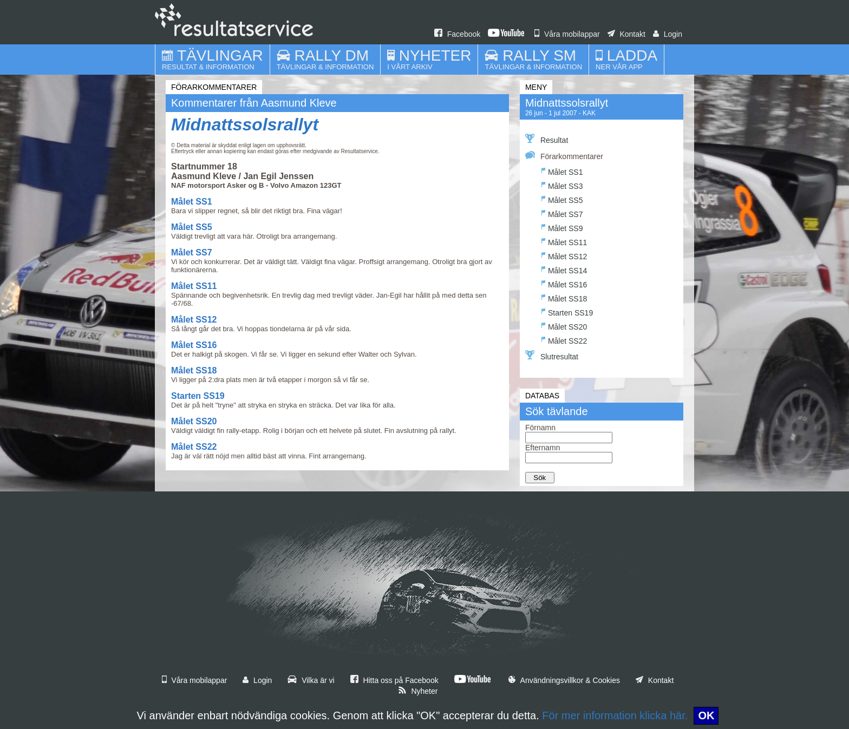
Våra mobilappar (567, 34)
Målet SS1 (191, 201)
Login (667, 34)
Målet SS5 (191, 227)
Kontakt (626, 34)
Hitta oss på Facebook (394, 680)
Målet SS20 (194, 421)
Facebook (457, 34)
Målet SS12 (194, 319)
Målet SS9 (562, 227)
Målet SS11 (194, 286)
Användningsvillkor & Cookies (564, 680)
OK (706, 715)
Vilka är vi (311, 680)
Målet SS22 (194, 446)
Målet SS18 (194, 370)
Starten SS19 (198, 395)
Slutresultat (551, 355)
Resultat (546, 139)
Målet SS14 (564, 269)
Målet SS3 (562, 185)
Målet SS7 (191, 252)
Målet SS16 (194, 345)
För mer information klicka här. (615, 715)
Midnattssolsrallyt (244, 124)
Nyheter (418, 691)
